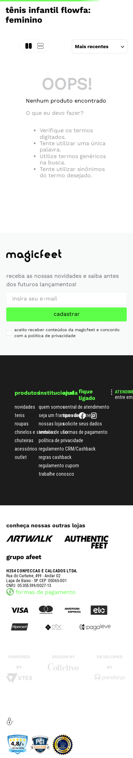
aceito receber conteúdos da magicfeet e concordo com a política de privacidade (66, 332)
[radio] (40, 46)
